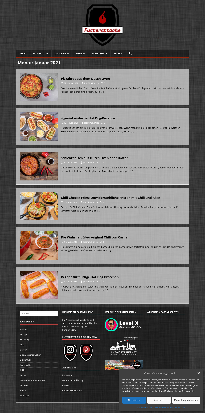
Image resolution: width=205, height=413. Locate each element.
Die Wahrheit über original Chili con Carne (94, 237)
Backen (23, 329)
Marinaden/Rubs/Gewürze (32, 380)
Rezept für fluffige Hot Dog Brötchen (90, 277)
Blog (117, 53)
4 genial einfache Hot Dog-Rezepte (88, 118)
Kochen (23, 375)
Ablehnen (159, 400)
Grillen (81, 53)
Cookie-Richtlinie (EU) (72, 390)
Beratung (24, 339)
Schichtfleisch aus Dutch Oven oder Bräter (94, 158)
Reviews (24, 385)
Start (23, 53)
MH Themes (63, 406)
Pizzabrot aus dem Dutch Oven (85, 78)
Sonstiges (98, 53)
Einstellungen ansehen (186, 400)
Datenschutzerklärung (164, 407)
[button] (198, 373)
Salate (23, 390)
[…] (102, 91)
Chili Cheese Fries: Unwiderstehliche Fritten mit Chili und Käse (110, 198)
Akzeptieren (134, 400)
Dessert (23, 349)
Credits (65, 385)
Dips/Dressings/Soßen (30, 354)
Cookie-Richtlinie (144, 407)
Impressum (180, 407)
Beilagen (24, 334)
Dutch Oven (62, 53)
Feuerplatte (40, 53)
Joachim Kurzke (91, 83)
